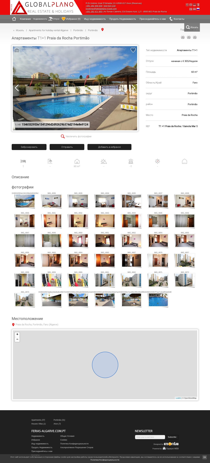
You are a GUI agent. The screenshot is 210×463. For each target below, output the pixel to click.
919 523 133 (109, 6)
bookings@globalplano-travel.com (101, 9)
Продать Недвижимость (122, 19)
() (71, 19)
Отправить (67, 147)
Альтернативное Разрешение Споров (76, 447)
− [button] (17, 339)
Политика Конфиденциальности (74, 444)
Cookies (63, 440)
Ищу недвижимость (95, 19)
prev (17, 88)
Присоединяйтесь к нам (152, 19)
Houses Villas (38, 424)
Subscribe (172, 437)
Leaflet (178, 398)
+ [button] (17, 334)
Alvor (57, 424)
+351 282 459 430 (94, 6)
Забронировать (29, 147)
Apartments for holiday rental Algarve (48, 30)
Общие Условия (67, 436)
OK (204, 457)
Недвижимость (40, 19)
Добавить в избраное (109, 147)
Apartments (38, 420)
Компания (25, 19)
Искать (20, 30)
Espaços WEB (173, 449)
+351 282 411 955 (94, 11)
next (133, 88)
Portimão (78, 30)
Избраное (35, 440)
